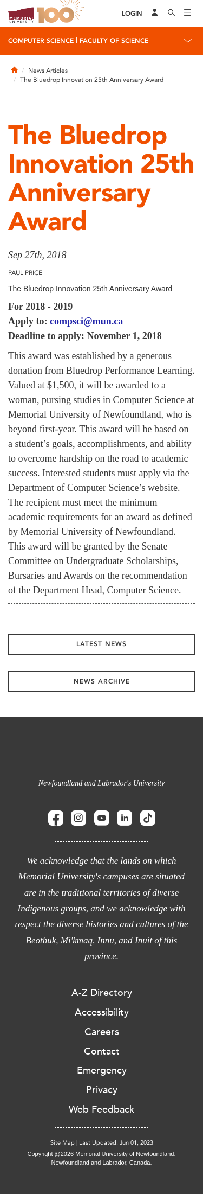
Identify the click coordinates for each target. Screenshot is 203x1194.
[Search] (172, 13)
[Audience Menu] (155, 13)
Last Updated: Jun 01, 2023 (116, 1142)
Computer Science (41, 40)
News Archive (102, 681)
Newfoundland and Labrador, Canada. (101, 1162)
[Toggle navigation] (188, 13)
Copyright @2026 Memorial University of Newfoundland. (101, 1154)
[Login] (132, 14)
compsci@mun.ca (86, 321)
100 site (62, 13)
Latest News (101, 644)
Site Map (62, 1142)
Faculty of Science (114, 40)
